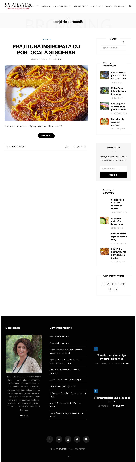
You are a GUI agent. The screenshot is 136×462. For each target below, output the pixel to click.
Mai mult (24, 416)
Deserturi (47, 40)
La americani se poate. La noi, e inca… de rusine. (118, 76)
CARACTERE (46, 6)
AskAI (52, 403)
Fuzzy (52, 386)
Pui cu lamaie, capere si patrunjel (117, 122)
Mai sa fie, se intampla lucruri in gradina (118, 91)
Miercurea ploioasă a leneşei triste (117, 221)
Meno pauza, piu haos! (66, 386)
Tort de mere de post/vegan (69, 379)
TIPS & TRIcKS (95, 6)
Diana (52, 379)
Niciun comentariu (121, 363)
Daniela (53, 369)
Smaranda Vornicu (17, 147)
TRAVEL (109, 6)
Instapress (54, 393)
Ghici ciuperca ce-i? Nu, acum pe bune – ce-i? (118, 107)
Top (68, 456)
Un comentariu (54, 59)
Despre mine (63, 336)
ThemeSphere (63, 449)
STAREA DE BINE (79, 6)
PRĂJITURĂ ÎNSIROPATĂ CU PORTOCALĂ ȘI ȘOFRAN (46, 49)
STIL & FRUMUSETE (60, 6)
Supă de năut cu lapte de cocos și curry (119, 237)
